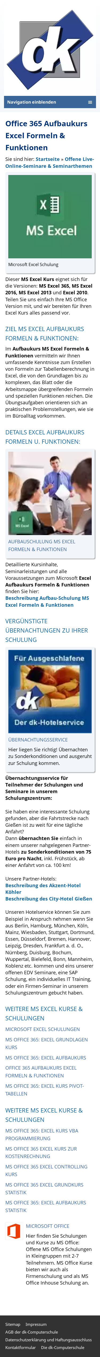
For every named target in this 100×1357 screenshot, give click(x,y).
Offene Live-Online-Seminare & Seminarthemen (49, 162)
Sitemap (12, 1324)
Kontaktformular (20, 1347)
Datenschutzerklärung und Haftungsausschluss (48, 1339)
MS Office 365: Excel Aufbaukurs (45, 1057)
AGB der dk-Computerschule (31, 1332)
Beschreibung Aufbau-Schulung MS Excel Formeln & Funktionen (47, 601)
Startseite (48, 159)
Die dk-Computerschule (62, 1347)
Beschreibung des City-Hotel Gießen (48, 898)
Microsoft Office (47, 1226)
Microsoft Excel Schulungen (42, 1029)
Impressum (36, 1324)
